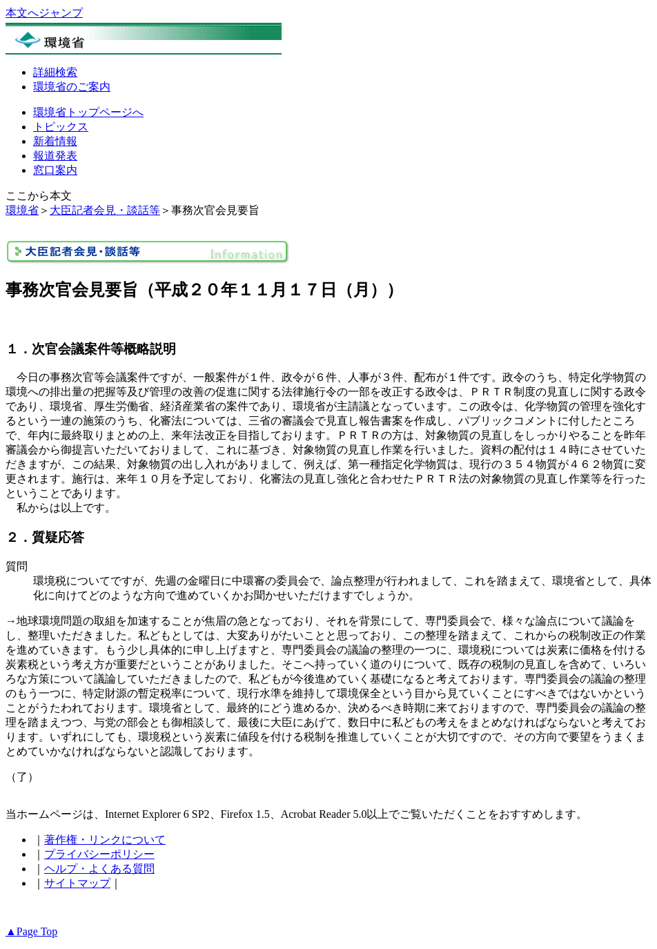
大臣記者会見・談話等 (105, 210)
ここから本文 (39, 196)
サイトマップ (77, 883)
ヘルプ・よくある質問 (99, 868)
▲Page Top (31, 931)
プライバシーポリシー (99, 854)
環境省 (22, 210)
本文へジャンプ (44, 13)
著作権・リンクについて (105, 839)
